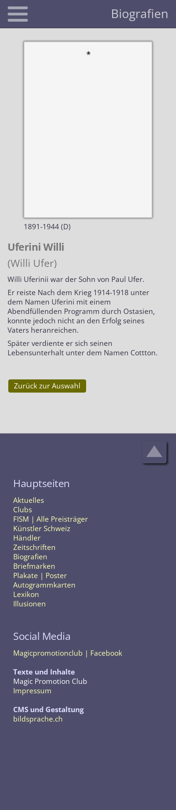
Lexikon (26, 594)
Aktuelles (28, 500)
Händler (27, 538)
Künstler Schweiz (41, 528)
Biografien (30, 557)
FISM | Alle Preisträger (50, 519)
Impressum (32, 691)
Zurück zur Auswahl (47, 386)
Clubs (22, 510)
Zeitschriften (34, 547)
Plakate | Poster (40, 575)
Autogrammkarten (44, 585)
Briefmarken (34, 566)
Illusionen (29, 604)
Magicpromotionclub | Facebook (67, 653)
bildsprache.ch (38, 719)
